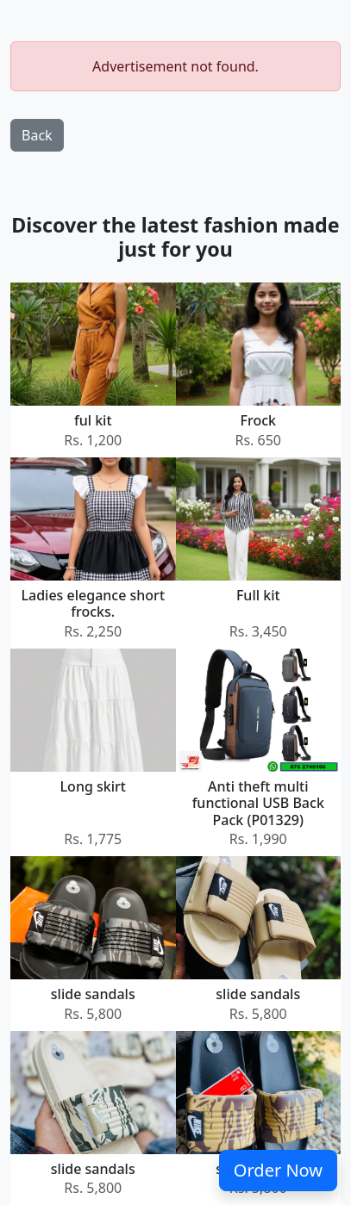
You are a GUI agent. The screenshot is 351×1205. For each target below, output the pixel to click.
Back (37, 135)
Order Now (278, 1170)
